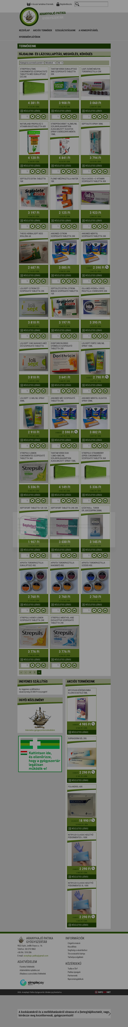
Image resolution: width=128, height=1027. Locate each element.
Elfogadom (28, 522)
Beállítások (51, 522)
